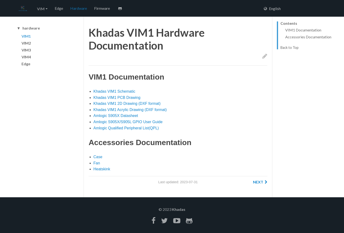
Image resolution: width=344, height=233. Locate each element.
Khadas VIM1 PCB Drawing (116, 98)
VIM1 (26, 36)
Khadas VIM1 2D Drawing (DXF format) (127, 103)
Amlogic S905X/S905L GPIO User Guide (127, 122)
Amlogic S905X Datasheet (115, 116)
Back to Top (289, 47)
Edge (59, 8)
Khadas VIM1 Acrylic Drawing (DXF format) (130, 110)
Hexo (23, 9)
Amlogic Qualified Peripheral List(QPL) (126, 128)
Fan (96, 163)
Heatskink (101, 169)
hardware (31, 28)
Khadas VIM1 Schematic (114, 91)
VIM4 (26, 57)
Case (97, 157)
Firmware (102, 8)
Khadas (178, 209)
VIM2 (26, 43)
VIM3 (26, 50)
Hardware (78, 8)
